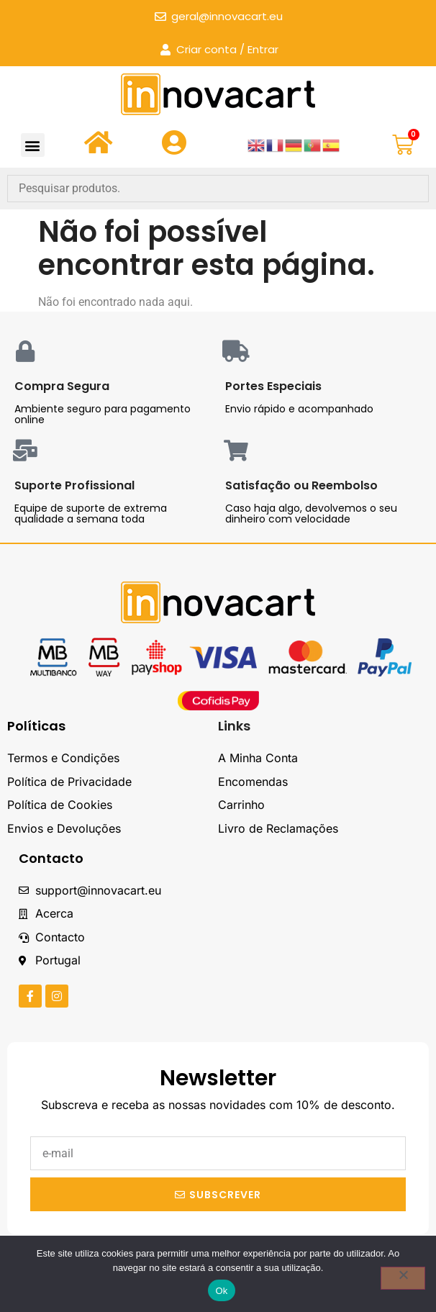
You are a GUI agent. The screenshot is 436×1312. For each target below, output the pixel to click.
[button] (33, 145)
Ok (221, 1290)
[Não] (403, 1278)
